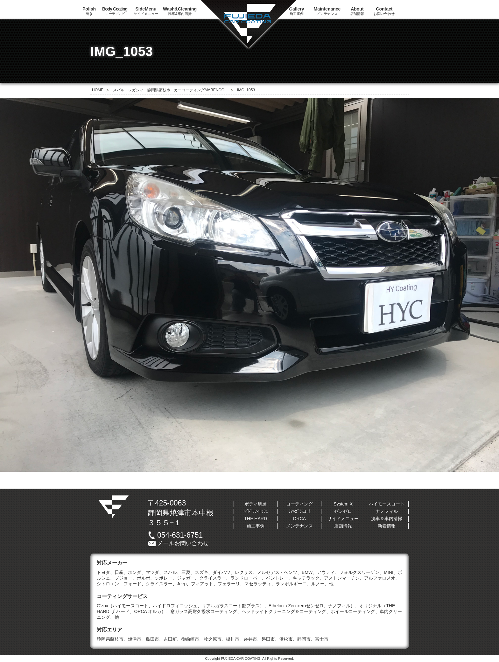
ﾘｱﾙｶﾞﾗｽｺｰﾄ (299, 511)
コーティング (114, 11)
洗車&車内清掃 (180, 11)
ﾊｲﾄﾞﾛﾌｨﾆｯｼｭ (255, 511)
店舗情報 (357, 11)
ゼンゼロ (343, 511)
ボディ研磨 (255, 503)
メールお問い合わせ (183, 543)
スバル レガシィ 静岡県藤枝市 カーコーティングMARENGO (168, 90)
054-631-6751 (180, 535)
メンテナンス (327, 11)
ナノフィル (387, 511)
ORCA (299, 518)
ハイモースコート (386, 503)
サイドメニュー (146, 11)
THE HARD (255, 518)
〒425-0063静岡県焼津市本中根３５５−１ (181, 513)
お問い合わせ (384, 11)
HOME (97, 90)
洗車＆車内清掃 (386, 518)
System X (343, 503)
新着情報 (387, 525)
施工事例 (255, 525)
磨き (89, 11)
